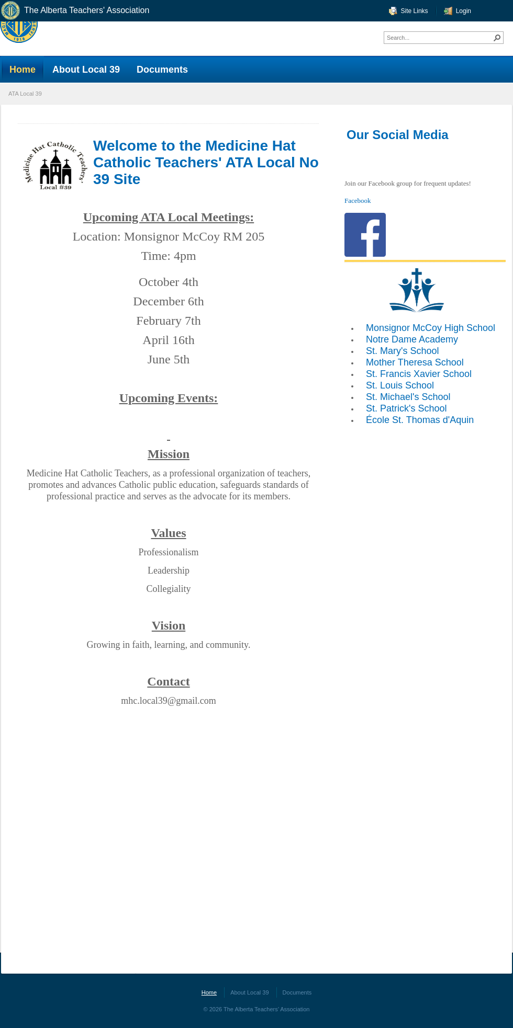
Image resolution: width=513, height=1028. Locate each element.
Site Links (414, 11)
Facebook (357, 200)
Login (463, 11)
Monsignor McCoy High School (430, 328)
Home (209, 992)
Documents (297, 992)
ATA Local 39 (25, 93)
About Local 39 (249, 992)
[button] (497, 37)
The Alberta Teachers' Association (74, 10)
